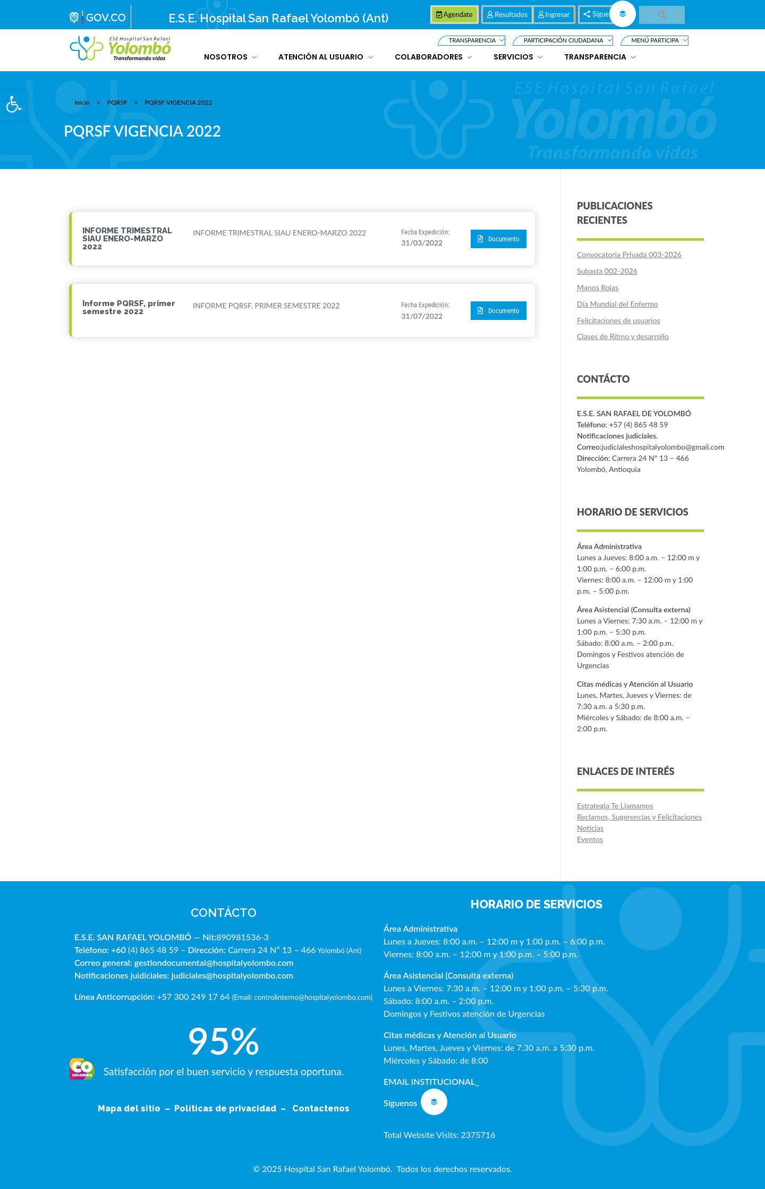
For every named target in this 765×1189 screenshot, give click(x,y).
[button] (14, 104)
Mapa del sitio (130, 1108)
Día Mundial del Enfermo (617, 303)
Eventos (590, 839)
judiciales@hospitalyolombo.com (232, 975)
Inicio (82, 102)
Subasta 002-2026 (607, 270)
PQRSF (117, 102)
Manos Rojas (597, 287)
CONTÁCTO (224, 913)
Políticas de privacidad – (232, 1108)
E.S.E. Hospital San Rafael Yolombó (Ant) (278, 18)
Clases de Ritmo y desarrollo (623, 336)
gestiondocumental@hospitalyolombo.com (214, 962)
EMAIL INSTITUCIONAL (429, 1081)
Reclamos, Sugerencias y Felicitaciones (639, 816)
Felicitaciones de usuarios (618, 320)
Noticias (590, 827)
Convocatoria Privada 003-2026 (629, 254)
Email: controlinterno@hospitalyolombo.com (302, 997)
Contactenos (321, 1108)
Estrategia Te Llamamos (615, 805)
